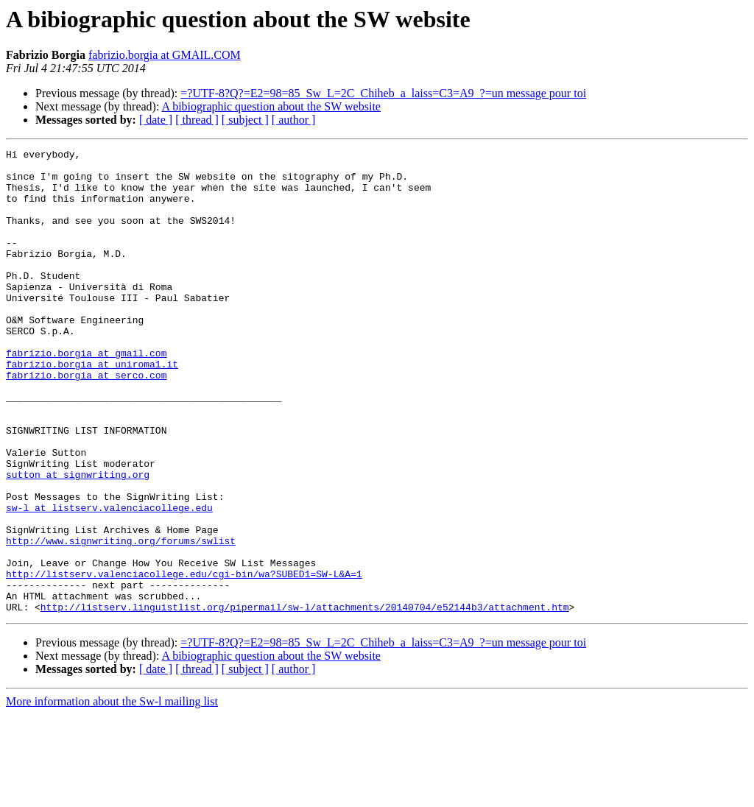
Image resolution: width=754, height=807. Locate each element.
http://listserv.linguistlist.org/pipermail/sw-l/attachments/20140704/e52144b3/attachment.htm (304, 699)
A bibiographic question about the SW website (271, 106)
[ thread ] (197, 119)
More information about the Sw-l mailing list (112, 794)
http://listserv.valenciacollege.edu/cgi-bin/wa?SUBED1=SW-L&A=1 (184, 659)
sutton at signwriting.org (77, 540)
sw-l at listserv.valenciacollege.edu (109, 580)
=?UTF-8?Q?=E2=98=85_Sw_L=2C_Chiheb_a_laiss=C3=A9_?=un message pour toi (383, 93)
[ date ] (155, 119)
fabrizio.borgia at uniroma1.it (92, 408)
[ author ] (294, 119)
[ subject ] (245, 119)
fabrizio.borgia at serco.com (86, 421)
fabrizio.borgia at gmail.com (86, 394)
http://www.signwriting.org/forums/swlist (121, 620)
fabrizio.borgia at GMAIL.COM (164, 55)
